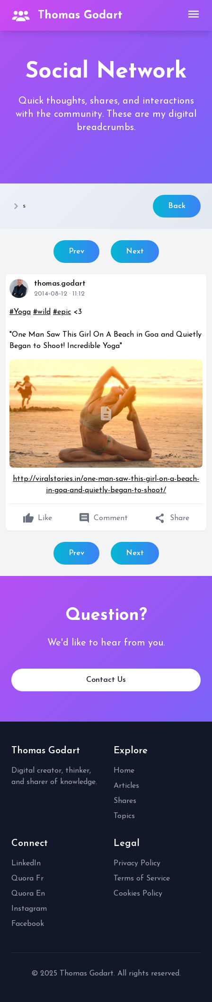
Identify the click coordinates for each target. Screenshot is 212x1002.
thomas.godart (60, 284)
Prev (76, 251)
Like (37, 518)
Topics (124, 816)
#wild (42, 312)
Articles (126, 786)
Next (135, 251)
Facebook (27, 924)
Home (124, 771)
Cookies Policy (138, 893)
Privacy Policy (137, 863)
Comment (103, 518)
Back (177, 206)
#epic (62, 312)
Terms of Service (142, 878)
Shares (125, 801)
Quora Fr (27, 878)
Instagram (29, 909)
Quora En (28, 893)
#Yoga (20, 312)
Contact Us (106, 680)
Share (172, 518)
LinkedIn (26, 863)
